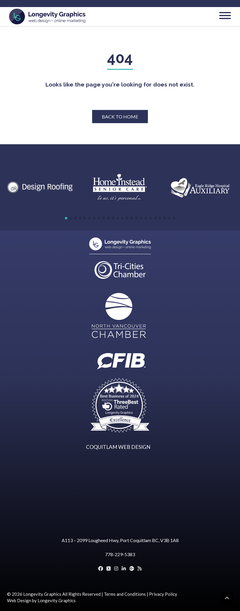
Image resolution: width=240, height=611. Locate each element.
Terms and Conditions (125, 594)
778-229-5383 (120, 554)
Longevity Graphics (42, 594)
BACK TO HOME (120, 116)
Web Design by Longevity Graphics (41, 600)
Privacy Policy (163, 594)
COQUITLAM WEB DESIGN (118, 447)
